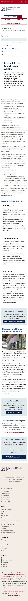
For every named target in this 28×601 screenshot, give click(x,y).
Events (7, 20)
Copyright (7, 479)
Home (5, 28)
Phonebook (4, 548)
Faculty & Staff (5, 495)
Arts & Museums (5, 514)
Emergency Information (18, 476)
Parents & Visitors (5, 500)
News (2, 546)
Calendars (3, 542)
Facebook (5, 558)
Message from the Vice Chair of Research (14, 43)
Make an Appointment (14, 23)
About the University (6, 509)
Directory (20, 20)
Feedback (17, 481)
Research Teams (6, 52)
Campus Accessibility (17, 479)
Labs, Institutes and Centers (14, 322)
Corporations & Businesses (8, 502)
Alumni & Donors (5, 497)
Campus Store (5, 518)
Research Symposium (8, 55)
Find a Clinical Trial (8, 46)
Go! (20, 17)
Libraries (3, 528)
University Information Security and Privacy (14, 591)
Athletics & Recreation (7, 516)
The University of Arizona (14, 595)
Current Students (5, 493)
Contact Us (11, 481)
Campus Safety (20, 477)
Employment (7, 476)
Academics (4, 511)
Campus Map (4, 544)
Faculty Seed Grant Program (10, 49)
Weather (3, 550)
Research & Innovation (7, 530)
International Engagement (8, 524)
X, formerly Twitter (7, 560)
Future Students (5, 491)
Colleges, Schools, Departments (9, 520)
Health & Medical (5, 526)
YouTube (5, 566)
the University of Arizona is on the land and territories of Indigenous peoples (14, 574)
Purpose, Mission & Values (8, 532)
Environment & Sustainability (8, 522)
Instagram (5, 562)
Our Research (6, 40)
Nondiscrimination (9, 477)
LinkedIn (5, 564)
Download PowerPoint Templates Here (14, 457)
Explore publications (14, 412)
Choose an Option (10, 17)
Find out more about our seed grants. (14, 432)
